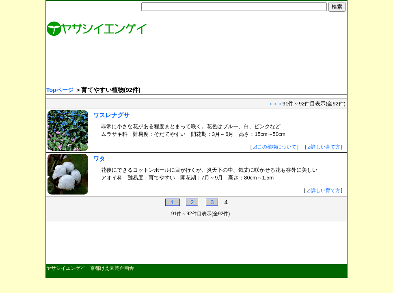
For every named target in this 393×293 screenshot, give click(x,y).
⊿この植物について (274, 147)
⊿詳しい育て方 (323, 147)
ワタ (99, 158)
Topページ (59, 90)
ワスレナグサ (111, 115)
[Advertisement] (195, 63)
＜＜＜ (275, 104)
